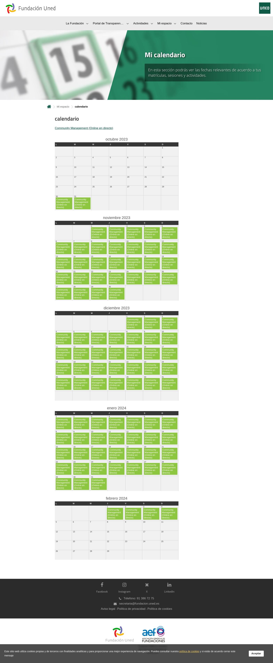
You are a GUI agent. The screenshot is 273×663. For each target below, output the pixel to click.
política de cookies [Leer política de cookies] (189, 651)
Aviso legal (108, 608)
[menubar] (136, 23)
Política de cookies (159, 608)
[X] (145, 590)
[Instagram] (123, 590)
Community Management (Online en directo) (84, 128)
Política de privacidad (131, 608)
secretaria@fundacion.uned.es (139, 603)
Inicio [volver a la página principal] (49, 106)
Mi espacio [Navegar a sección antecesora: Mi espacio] (63, 106)
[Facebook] (101, 590)
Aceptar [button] (256, 653)
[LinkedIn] (168, 590)
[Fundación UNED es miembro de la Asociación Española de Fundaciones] (151, 642)
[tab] (136, 65)
